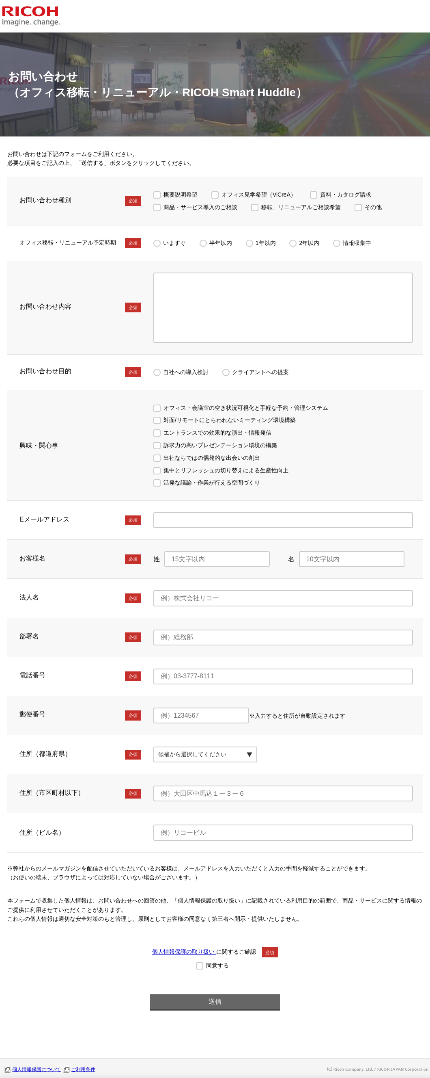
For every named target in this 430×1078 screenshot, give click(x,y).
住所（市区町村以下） (80, 794)
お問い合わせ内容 (80, 307)
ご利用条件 (83, 1069)
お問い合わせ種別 (80, 201)
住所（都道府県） (80, 755)
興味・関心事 (38, 445)
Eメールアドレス (80, 520)
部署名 (80, 637)
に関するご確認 (215, 952)
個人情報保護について (36, 1069)
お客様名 (80, 559)
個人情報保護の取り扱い (184, 951)
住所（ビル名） (42, 832)
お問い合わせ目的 (80, 372)
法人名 (80, 598)
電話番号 (80, 676)
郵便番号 (80, 715)
